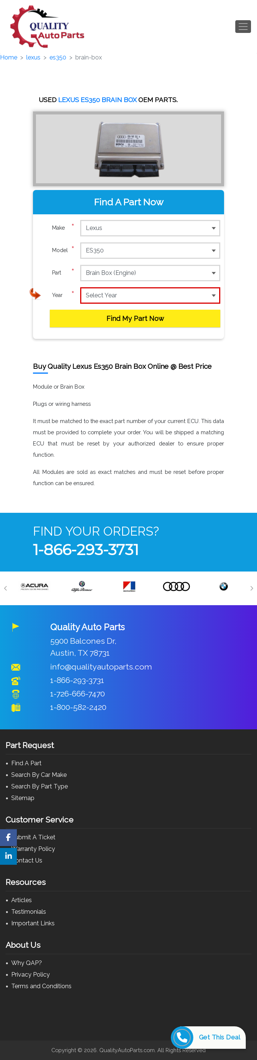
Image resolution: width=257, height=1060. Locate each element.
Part (63, 273)
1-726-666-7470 (77, 693)
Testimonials (28, 911)
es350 (57, 57)
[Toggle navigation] (243, 26)
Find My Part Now (135, 318)
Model (63, 250)
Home (8, 57)
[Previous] (5, 588)
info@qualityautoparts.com (101, 666)
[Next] (251, 588)
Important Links (33, 923)
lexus (33, 57)
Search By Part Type (39, 786)
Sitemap (22, 798)
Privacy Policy (30, 974)
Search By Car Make (39, 774)
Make (63, 228)
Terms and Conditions (41, 986)
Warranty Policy (33, 848)
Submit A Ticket (33, 837)
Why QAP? (26, 962)
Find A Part (26, 763)
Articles (21, 900)
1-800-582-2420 (78, 707)
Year (63, 295)
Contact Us (26, 860)
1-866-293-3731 (86, 549)
